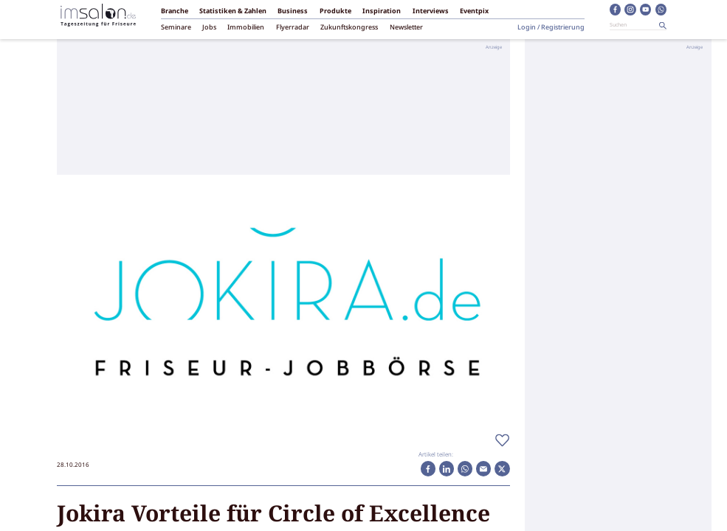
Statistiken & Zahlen (232, 11)
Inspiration (381, 11)
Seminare (176, 27)
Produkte (335, 11)
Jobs (209, 27)
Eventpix (474, 11)
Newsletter (406, 27)
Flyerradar (292, 27)
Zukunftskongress (349, 27)
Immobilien (245, 27)
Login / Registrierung (551, 27)
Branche (174, 11)
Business (293, 11)
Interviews (431, 11)
